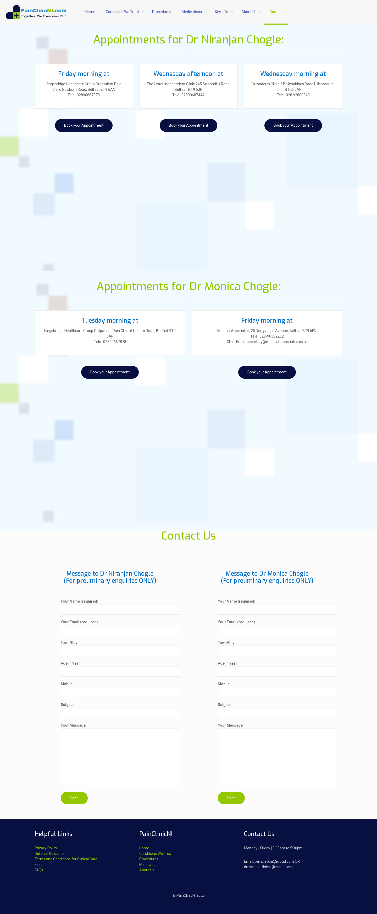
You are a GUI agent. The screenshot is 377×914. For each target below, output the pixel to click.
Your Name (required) (120, 607)
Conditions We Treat (156, 853)
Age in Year (120, 669)
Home (144, 848)
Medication (148, 864)
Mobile (120, 689)
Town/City (120, 648)
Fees (38, 864)
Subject (120, 710)
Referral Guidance (49, 853)
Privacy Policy (46, 848)
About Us (146, 870)
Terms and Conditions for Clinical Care (66, 859)
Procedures (148, 859)
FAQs (39, 870)
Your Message (120, 754)
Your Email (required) (120, 627)
